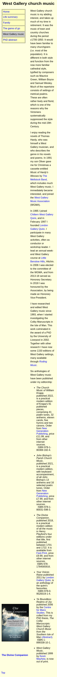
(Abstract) (47, 637)
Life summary (10, 17)
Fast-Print (41, 553)
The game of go (11, 28)
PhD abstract (10, 40)
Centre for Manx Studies (43, 610)
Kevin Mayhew (41, 657)
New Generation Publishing (42, 431)
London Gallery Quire (45, 578)
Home (6, 11)
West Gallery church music (29, 3)
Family (6, 22)
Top (3, 672)
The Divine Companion (15, 655)
